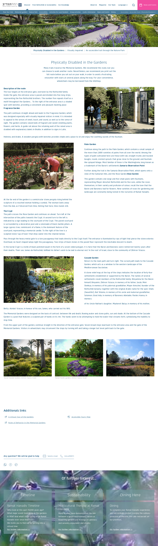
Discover (30, 7)
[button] (133, 5)
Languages (122, 5)
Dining (113, 12)
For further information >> (18, 530)
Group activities (75, 12)
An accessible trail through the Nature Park (105, 50)
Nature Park (33, 12)
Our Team (111, 5)
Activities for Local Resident (58, 12)
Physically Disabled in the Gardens (48, 50)
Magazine (102, 5)
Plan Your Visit (8, 12)
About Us (93, 5)
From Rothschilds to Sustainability (47, 7)
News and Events (103, 12)
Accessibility (43, 12)
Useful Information (89, 12)
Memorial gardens (21, 12)
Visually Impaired (75, 50)
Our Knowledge (66, 7)
